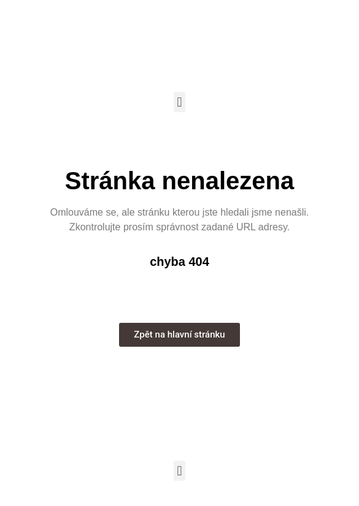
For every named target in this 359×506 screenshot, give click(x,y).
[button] (179, 102)
